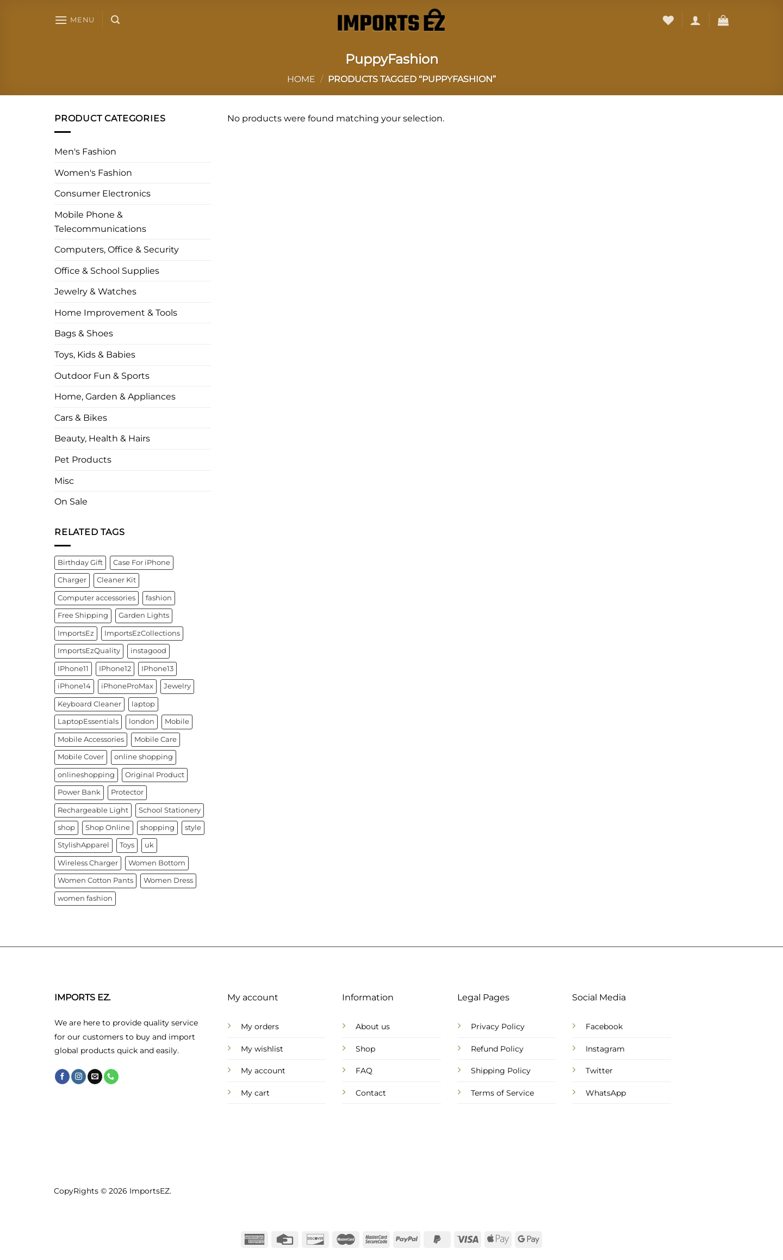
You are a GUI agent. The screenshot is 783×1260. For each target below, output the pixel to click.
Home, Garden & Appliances (115, 397)
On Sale (71, 502)
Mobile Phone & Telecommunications (100, 222)
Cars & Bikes (80, 418)
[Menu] (74, 20)
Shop (365, 1049)
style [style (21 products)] (193, 827)
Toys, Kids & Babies (94, 354)
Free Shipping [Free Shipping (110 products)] (83, 616)
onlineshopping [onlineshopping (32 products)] (86, 775)
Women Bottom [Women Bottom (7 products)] (156, 863)
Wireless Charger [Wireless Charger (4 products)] (88, 863)
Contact (371, 1093)
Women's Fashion (93, 173)
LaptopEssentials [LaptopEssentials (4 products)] (88, 722)
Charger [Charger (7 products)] (72, 580)
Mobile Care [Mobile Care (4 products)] (155, 739)
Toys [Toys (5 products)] (127, 845)
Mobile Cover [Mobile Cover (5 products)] (81, 757)
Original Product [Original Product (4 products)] (154, 775)
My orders (260, 1026)
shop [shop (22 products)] (66, 827)
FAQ (364, 1070)
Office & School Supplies (106, 271)
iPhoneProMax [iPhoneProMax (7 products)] (127, 687)
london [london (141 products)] (141, 722)
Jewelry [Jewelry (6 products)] (177, 687)
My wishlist (262, 1049)
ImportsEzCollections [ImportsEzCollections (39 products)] (142, 633)
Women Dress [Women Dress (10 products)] (168, 881)
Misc (64, 481)
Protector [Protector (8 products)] (127, 792)
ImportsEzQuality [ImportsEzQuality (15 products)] (89, 651)
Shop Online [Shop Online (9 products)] (107, 827)
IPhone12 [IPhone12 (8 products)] (115, 669)
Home (301, 79)
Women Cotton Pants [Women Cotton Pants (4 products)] (95, 881)
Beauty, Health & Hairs (102, 439)
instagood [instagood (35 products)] (148, 651)
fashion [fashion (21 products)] (159, 598)
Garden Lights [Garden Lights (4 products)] (144, 616)
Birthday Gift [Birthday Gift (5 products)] (80, 562)
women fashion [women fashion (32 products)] (85, 898)
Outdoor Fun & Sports (102, 376)
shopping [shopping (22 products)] (157, 827)
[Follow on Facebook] (62, 1076)
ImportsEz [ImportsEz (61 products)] (76, 633)
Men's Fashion (85, 152)
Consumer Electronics (102, 194)
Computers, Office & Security (116, 249)
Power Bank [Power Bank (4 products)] (79, 792)
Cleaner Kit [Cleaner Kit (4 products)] (116, 580)
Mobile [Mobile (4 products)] (177, 722)
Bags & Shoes (83, 334)
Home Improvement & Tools (115, 313)
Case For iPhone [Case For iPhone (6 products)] (141, 562)
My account (263, 1070)
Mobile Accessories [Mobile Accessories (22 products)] (91, 739)
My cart (255, 1093)
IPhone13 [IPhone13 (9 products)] (157, 669)
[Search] (115, 19)
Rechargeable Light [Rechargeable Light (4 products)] (93, 810)
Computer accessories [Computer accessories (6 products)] (96, 598)
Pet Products (82, 459)
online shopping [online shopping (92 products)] (143, 757)
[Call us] (111, 1076)
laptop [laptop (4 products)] (143, 704)
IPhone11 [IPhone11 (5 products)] (73, 669)
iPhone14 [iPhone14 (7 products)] (74, 687)
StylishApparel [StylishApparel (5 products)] (83, 845)
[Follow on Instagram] (78, 1076)
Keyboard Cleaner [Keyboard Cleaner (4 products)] (89, 704)
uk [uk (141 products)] (149, 845)
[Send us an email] (95, 1076)
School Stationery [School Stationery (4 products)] (170, 810)
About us (373, 1026)
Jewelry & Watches (95, 292)
